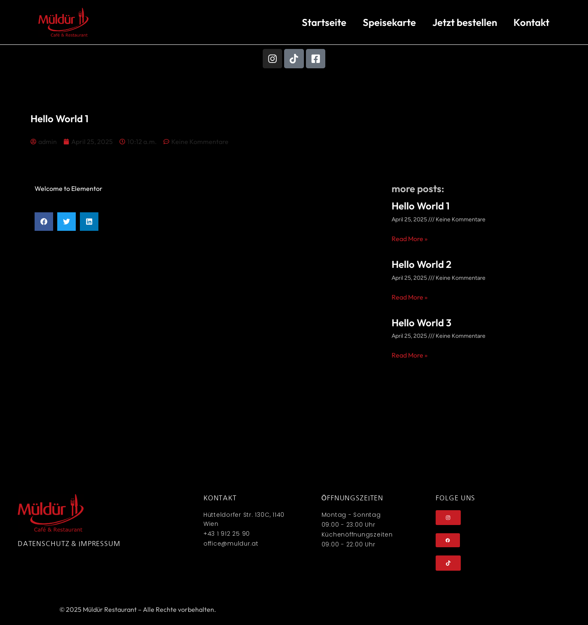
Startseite (324, 22)
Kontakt (531, 22)
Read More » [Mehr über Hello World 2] (409, 298)
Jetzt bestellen (464, 22)
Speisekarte (389, 22)
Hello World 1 (421, 207)
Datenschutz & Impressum (69, 544)
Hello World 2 (421, 265)
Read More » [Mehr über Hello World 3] (409, 356)
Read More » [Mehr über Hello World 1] (409, 239)
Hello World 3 (421, 323)
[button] (44, 223)
